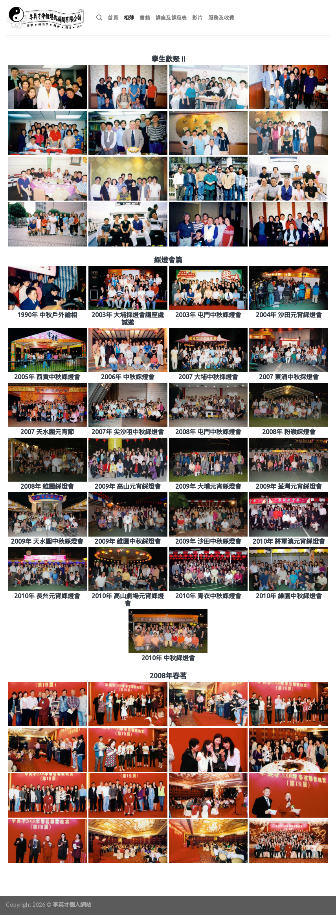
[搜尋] (99, 17)
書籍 (145, 18)
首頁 (113, 18)
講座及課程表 (171, 18)
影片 (197, 18)
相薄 (129, 18)
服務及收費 (221, 18)
